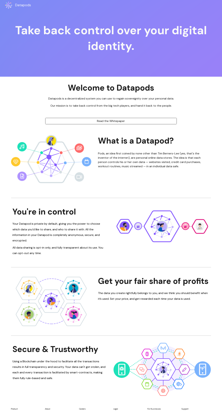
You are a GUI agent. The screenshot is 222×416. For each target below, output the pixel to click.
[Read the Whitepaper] (111, 121)
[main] (111, 38)
